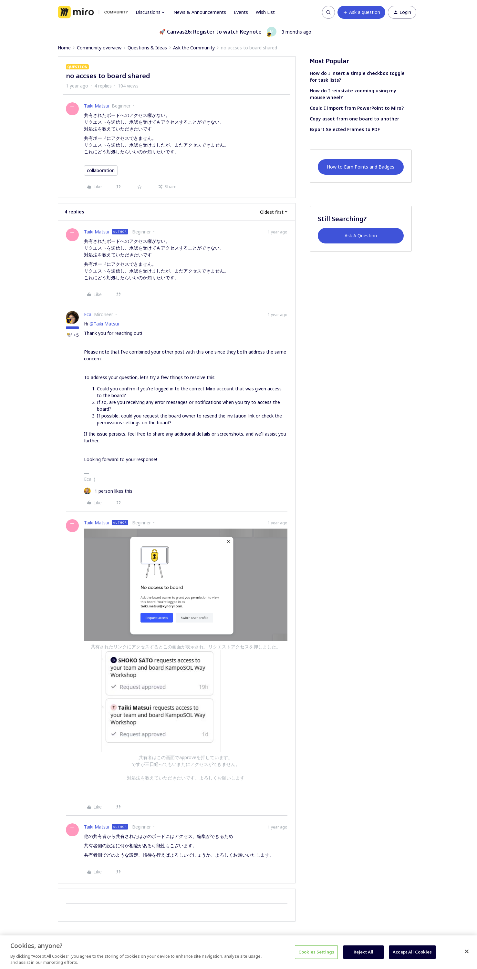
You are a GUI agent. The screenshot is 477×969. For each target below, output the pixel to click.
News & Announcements (199, 12)
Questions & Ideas (147, 48)
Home (64, 48)
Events (241, 12)
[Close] (467, 951)
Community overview (99, 48)
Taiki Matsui (96, 106)
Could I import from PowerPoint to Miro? (357, 108)
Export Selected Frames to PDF (345, 129)
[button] (361, 12)
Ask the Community (194, 48)
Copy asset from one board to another (354, 119)
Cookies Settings (316, 952)
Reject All (363, 952)
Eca (87, 314)
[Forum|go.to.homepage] (93, 12)
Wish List (265, 12)
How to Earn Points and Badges (360, 167)
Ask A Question (361, 235)
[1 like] (108, 491)
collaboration (101, 170)
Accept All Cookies (412, 952)
